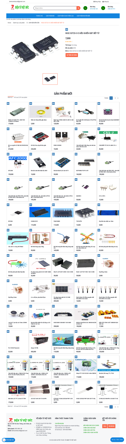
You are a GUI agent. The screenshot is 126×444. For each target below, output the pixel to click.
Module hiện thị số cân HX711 (61, 170)
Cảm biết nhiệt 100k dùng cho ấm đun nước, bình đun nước (85, 146)
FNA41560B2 (57, 221)
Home (9, 23)
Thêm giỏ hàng (72, 55)
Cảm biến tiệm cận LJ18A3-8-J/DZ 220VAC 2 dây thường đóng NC (39, 374)
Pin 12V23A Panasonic (13, 348)
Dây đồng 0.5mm (103, 272)
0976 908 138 (15, 428)
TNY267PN (79, 221)
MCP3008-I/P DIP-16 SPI (82, 170)
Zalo (104, 426)
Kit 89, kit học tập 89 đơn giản (38, 145)
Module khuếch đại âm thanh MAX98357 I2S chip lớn (109, 120)
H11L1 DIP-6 (102, 196)
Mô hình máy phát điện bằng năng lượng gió (64, 348)
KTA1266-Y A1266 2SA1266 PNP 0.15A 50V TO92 (63, 399)
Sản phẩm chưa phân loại (66, 16)
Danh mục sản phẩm (19, 23)
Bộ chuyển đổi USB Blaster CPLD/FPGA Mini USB (86, 120)
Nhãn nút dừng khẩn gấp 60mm (39, 120)
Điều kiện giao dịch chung (91, 425)
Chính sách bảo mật (89, 428)
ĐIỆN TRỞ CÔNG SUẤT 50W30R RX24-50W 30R (108, 323)
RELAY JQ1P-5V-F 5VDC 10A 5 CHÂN (85, 272)
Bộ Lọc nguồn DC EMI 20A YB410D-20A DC (18, 146)
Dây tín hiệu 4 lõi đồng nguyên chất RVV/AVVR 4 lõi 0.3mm (85, 298)
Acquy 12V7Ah (34, 348)
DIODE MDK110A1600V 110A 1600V (62, 322)
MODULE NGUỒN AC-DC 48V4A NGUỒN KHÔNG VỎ (86, 323)
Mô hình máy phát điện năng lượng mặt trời (63, 247)
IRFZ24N (10, 221)
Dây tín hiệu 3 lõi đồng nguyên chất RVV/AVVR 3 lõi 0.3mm (108, 298)
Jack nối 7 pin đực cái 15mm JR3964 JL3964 (17, 323)
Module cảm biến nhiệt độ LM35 (39, 170)
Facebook (111, 426)
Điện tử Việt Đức (71, 440)
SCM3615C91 (34, 221)
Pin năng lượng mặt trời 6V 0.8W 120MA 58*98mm (41, 272)
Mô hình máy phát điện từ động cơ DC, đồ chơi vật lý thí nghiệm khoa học (86, 348)
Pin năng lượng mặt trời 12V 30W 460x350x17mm (62, 298)
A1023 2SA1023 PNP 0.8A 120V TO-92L (85, 398)
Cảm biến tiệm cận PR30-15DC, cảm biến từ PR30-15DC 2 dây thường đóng (109, 171)
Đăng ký (105, 1)
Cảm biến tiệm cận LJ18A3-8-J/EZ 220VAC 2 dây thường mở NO (62, 374)
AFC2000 (10, 170)
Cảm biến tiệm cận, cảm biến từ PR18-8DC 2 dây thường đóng (40, 196)
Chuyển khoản (59, 423)
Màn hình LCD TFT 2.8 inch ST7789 (17, 398)
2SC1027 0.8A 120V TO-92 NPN (38, 398)
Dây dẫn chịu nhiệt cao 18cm (106, 221)
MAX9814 (78, 196)
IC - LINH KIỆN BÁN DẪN (33, 23)
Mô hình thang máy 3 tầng (37, 246)
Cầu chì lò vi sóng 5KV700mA (15, 246)
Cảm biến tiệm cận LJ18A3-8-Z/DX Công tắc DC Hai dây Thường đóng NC (18, 374)
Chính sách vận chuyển (90, 432)
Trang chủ (39, 16)
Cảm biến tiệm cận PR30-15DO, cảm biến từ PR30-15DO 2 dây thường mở (18, 196)
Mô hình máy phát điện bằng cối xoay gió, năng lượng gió (85, 247)
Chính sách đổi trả (89, 430)
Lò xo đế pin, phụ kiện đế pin (38, 297)
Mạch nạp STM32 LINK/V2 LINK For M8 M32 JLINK (63, 120)
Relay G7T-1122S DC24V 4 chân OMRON (86, 373)
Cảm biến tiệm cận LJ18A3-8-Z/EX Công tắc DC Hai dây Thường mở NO (109, 348)
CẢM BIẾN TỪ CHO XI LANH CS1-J (107, 145)
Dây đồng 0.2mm (12, 297)
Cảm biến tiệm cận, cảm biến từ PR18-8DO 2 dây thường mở (63, 196)
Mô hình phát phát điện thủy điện (16, 272)
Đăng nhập (97, 1)
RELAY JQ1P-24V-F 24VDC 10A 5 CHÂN (63, 272)
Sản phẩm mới (50, 16)
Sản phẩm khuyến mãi (83, 16)
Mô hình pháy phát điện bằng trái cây (108, 246)
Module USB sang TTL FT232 (106, 373)
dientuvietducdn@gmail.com (17, 430)
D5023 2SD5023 (57, 145)
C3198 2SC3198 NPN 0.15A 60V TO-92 (108, 398)
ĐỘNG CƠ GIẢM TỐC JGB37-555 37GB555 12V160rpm (16, 120)
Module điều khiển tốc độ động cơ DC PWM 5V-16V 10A (40, 323)
